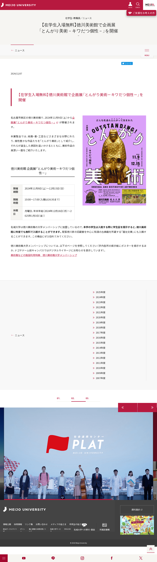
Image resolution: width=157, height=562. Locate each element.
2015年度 (100, 342)
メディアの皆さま (58, 524)
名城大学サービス (55, 530)
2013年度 (100, 352)
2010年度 (100, 368)
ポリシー (22, 530)
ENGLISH (67, 529)
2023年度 (100, 302)
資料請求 (137, 509)
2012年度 (100, 358)
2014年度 (100, 347)
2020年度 (100, 317)
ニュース (20, 50)
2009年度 (100, 373)
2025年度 (100, 292)
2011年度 (100, 363)
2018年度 (100, 327)
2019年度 (100, 322)
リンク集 (29, 524)
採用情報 (18, 524)
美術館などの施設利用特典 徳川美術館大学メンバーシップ (44, 255)
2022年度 (100, 307)
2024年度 (100, 297)
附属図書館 (105, 527)
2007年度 (100, 378)
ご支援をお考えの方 (141, 13)
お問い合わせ (42, 524)
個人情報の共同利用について (37, 530)
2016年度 (100, 337)
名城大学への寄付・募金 (84, 527)
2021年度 (100, 312)
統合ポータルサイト (10, 530)
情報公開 (7, 524)
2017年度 (100, 332)
